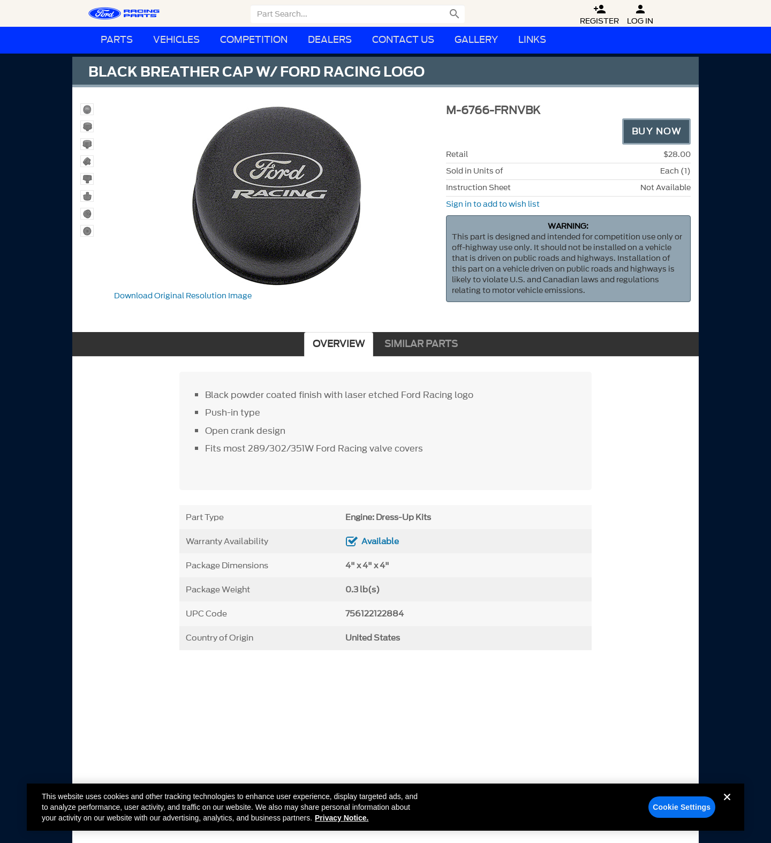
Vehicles (176, 40)
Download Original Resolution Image (183, 296)
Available (380, 541)
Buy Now (657, 131)
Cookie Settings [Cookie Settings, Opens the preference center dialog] (681, 812)
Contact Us (403, 40)
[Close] (727, 810)
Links (532, 40)
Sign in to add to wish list (493, 204)
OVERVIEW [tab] (339, 344)
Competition (254, 40)
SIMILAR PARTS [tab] (421, 344)
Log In (640, 15)
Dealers (330, 40)
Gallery (476, 40)
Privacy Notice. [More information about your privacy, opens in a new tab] (341, 822)
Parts (117, 40)
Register (599, 15)
